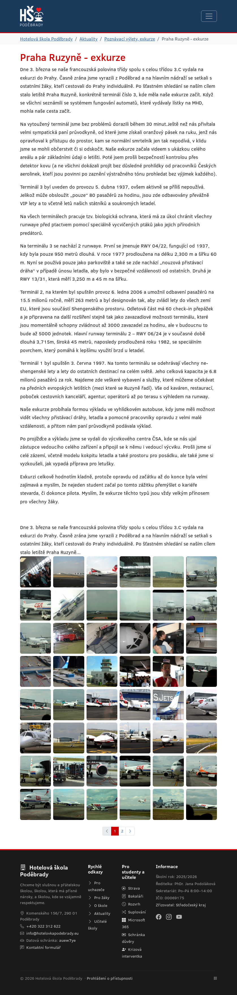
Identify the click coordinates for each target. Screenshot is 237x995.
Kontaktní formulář (43, 947)
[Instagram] (169, 917)
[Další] (130, 831)
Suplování (134, 912)
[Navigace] (209, 16)
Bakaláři (132, 896)
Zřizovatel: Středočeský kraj (181, 905)
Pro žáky (98, 897)
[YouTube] (179, 917)
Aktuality (88, 39)
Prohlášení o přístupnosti (110, 978)
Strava (131, 888)
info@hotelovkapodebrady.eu (52, 933)
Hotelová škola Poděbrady (46, 39)
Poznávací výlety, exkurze (129, 39)
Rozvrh (131, 904)
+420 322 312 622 (43, 926)
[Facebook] (158, 917)
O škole (97, 905)
